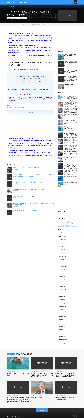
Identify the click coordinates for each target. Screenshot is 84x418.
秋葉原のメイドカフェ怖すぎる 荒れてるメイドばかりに (26, 168)
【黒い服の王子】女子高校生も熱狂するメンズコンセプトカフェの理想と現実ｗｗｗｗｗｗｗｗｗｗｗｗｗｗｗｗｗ (70, 110)
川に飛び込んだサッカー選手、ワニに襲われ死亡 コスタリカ (27, 182)
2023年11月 (61, 301)
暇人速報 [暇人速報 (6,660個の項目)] (67, 225)
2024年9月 (61, 269)
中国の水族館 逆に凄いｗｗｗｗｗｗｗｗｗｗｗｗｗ (70, 177)
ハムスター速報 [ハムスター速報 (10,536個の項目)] (61, 225)
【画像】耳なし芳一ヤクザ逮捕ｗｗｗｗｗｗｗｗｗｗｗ (70, 115)
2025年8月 (61, 232)
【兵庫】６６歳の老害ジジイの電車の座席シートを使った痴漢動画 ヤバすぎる (70, 141)
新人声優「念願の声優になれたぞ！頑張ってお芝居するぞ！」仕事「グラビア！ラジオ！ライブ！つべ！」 (70, 98)
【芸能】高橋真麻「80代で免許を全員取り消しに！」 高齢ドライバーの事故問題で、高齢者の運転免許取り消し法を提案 (30, 48)
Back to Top (42, 408)
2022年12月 (61, 338)
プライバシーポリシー (11, 415)
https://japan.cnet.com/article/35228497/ (16, 107)
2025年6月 (61, 239)
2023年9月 (61, 308)
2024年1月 (61, 295)
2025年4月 (61, 246)
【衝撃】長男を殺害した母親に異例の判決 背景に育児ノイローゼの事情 (29, 189)
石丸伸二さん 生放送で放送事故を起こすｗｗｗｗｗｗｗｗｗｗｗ (70, 122)
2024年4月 (61, 285)
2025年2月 (61, 252)
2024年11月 (61, 262)
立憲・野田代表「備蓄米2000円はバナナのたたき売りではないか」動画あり (70, 153)
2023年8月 (61, 311)
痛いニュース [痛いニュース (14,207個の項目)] (73, 225)
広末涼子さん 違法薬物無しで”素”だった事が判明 (70, 158)
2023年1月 (61, 334)
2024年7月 (61, 275)
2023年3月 (61, 328)
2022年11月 (61, 341)
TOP (8, 6)
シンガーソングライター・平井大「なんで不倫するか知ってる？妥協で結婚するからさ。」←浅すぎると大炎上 (30, 55)
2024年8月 (61, 272)
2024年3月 (61, 288)
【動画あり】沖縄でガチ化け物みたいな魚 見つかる (20, 33)
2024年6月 (61, 278)
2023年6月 (61, 318)
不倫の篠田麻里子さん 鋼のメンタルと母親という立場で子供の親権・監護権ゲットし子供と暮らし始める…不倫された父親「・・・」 (70, 105)
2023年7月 (61, 315)
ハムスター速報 (16, 369)
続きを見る (30, 112)
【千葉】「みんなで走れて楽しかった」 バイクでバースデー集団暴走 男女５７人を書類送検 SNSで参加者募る (30, 38)
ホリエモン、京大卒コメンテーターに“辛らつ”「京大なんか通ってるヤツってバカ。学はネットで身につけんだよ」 (70, 166)
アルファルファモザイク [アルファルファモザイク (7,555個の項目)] (63, 222)
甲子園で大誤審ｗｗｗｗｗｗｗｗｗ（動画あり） (19, 52)
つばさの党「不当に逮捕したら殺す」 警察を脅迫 (25, 210)
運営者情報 (18, 415)
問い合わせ (13, 6)
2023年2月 (61, 331)
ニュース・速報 (16, 18)
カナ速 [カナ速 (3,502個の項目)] (70, 222)
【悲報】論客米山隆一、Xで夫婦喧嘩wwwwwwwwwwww (21, 45)
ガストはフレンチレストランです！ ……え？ (24, 196)
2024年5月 (61, 282)
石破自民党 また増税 (13, 43)
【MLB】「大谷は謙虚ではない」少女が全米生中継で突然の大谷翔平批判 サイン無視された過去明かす (30, 35)
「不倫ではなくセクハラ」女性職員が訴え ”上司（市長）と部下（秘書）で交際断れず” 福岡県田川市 (70, 172)
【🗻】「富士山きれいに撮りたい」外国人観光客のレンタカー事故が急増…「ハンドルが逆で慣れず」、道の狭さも (30, 50)
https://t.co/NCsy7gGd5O (35, 78)
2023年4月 (61, 324)
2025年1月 (61, 255)
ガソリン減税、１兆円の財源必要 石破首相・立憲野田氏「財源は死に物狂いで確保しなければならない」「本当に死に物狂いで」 (30, 40)
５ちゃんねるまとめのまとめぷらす (21, 413)
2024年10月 (61, 265)
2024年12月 (61, 259)
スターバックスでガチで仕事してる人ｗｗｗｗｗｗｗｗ (70, 183)
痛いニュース (23, 18)
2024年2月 (61, 292)
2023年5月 (61, 321)
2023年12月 (61, 298)
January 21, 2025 (39, 81)
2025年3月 (61, 249)
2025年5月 (61, 242)
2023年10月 (61, 305)
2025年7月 (61, 236)
